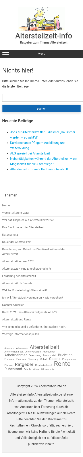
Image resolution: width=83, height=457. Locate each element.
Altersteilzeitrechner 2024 (18, 261)
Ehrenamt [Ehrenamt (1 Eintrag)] (9, 359)
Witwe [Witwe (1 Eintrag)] (36, 369)
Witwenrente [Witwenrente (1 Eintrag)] (47, 369)
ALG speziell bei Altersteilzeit (30, 153)
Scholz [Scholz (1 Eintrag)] (27, 369)
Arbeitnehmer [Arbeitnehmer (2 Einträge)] (15, 355)
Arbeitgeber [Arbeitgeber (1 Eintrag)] (48, 352)
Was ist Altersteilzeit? (15, 212)
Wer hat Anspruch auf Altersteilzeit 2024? (28, 220)
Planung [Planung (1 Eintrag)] (8, 365)
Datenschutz (10, 234)
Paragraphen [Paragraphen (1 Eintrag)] (69, 359)
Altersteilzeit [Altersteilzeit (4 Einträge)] (44, 347)
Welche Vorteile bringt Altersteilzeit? (24, 290)
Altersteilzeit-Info (43, 35)
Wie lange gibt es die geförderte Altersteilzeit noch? (34, 326)
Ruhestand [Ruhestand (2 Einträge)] (13, 369)
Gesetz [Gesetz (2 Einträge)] (54, 359)
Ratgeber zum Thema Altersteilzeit (43, 42)
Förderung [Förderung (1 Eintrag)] (33, 359)
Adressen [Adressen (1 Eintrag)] (9, 348)
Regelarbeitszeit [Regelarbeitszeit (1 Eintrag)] (43, 365)
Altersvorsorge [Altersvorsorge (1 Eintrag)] (33, 352)
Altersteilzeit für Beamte (17, 283)
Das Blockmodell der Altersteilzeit (23, 227)
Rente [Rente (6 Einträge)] (62, 364)
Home (6, 205)
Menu (41, 54)
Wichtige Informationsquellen (20, 334)
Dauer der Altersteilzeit (16, 242)
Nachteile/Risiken (13, 305)
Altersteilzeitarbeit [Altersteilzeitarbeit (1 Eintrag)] (13, 352)
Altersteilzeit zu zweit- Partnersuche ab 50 (39, 169)
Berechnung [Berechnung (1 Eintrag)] (35, 355)
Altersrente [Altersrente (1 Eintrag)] (22, 348)
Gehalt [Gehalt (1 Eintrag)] (43, 359)
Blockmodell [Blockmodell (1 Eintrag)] (49, 355)
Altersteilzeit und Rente (16, 319)
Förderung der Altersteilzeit (19, 276)
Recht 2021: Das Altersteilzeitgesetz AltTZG (29, 312)
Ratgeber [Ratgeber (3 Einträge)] (24, 364)
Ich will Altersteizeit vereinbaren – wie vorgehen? (32, 297)
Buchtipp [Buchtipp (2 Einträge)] (65, 355)
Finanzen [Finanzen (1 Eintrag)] (21, 359)
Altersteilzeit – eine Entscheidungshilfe (26, 268)
